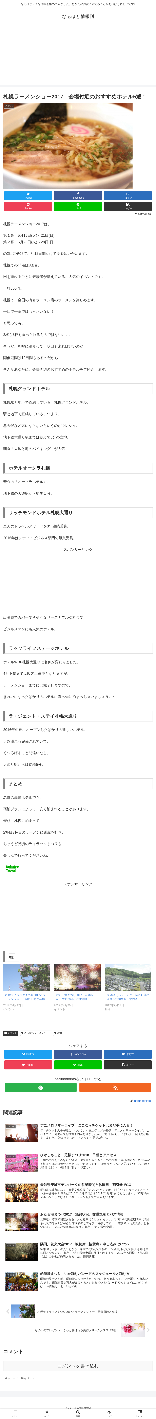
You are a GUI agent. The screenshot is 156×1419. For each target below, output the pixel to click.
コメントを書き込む (78, 1366)
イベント (10, 1033)
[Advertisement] (78, 57)
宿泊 (58, 1033)
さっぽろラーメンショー (36, 1033)
